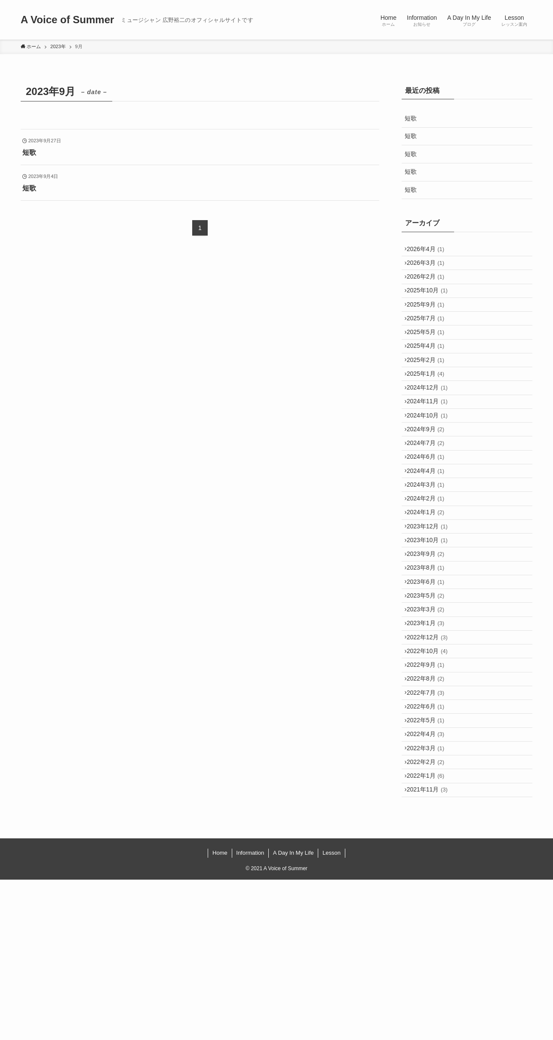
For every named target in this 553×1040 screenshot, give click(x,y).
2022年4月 (429, 876)
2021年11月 (431, 948)
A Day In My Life (293, 1013)
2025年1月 (429, 411)
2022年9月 (429, 787)
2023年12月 (431, 608)
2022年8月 (429, 805)
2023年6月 (429, 680)
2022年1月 (429, 930)
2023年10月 (431, 626)
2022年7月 (429, 822)
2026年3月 (429, 268)
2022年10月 (431, 769)
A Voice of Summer (67, 20)
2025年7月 (429, 340)
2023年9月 (429, 644)
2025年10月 (431, 304)
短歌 (414, 118)
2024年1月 (429, 590)
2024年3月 (429, 554)
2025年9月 (429, 322)
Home (219, 1013)
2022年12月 (431, 751)
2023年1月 (429, 733)
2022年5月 (429, 858)
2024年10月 (431, 465)
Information (250, 1013)
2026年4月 (429, 250)
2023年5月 (429, 697)
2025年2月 (429, 393)
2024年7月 (429, 501)
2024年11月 (431, 447)
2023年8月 (429, 662)
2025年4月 (429, 375)
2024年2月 (429, 572)
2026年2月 (429, 286)
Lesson (332, 1013)
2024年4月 (429, 537)
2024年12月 (431, 429)
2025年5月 (429, 358)
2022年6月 (429, 841)
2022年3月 (429, 894)
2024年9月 (429, 483)
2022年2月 (429, 912)
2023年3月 (429, 715)
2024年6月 (429, 518)
